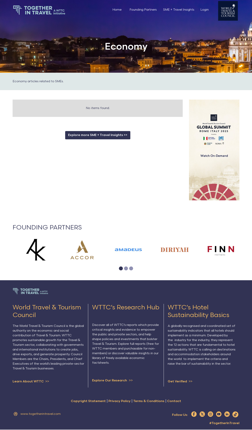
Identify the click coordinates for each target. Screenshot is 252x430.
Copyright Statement (88, 401)
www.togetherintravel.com (40, 414)
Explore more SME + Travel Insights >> (97, 135)
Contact (174, 401)
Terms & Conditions (148, 401)
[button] (121, 268)
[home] (39, 10)
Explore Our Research (112, 380)
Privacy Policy (119, 401)
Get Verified (180, 381)
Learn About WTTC (31, 381)
